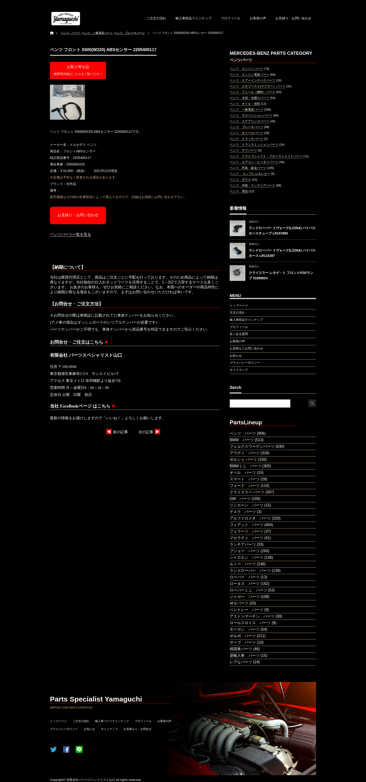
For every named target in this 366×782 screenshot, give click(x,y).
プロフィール (230, 18)
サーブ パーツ (243, 642)
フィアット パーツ (246, 525)
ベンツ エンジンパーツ (246, 68)
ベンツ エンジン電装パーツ (249, 74)
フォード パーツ (245, 486)
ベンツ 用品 (239, 191)
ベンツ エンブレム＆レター (250, 173)
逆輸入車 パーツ (245, 655)
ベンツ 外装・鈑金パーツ (248, 168)
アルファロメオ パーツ (250, 518)
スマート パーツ (245, 479)
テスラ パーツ (243, 512)
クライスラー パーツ (247, 492)
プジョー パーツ (245, 551)
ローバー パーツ (245, 577)
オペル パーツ (243, 473)
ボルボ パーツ (243, 636)
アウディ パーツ (245, 453)
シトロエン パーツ (246, 557)
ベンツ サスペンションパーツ (251, 115)
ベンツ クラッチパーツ (246, 138)
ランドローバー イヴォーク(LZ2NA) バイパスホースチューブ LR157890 (282, 230)
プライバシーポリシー (64, 729)
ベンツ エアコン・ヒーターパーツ (254, 162)
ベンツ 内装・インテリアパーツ (252, 185)
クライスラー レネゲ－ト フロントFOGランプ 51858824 (281, 275)
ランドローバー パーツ (250, 571)
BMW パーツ (242, 440)
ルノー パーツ (243, 564)
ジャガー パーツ (245, 597)
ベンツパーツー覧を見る (70, 234)
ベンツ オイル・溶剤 (245, 103)
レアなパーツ (241, 662)
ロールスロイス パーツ (250, 623)
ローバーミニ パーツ (248, 590)
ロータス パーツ (245, 584)
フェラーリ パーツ (246, 531)
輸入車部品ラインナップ (193, 18)
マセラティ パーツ (246, 538)
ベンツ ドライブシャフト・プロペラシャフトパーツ (266, 156)
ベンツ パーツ (243, 433)
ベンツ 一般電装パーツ (246, 109)
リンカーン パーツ (246, 505)
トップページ (58, 721)
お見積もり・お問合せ (137, 729)
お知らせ (89, 729)
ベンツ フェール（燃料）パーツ (252, 92)
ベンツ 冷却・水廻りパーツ (249, 98)
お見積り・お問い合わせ (293, 18)
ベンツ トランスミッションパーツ (254, 144)
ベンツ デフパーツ (243, 150)
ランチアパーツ (243, 544)
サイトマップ (109, 729)
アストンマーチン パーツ (252, 616)
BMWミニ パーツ (245, 466)
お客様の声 (258, 18)
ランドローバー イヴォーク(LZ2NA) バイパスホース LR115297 (282, 252)
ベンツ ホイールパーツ (246, 133)
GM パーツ (240, 499)
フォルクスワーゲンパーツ (252, 446)
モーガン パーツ (245, 629)
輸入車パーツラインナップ (112, 721)
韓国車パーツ (241, 649)
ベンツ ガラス (240, 179)
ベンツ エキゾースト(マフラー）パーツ (257, 86)
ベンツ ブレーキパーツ (246, 127)
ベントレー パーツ (246, 610)
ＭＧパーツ (239, 603)
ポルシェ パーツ (243, 459)
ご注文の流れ (156, 18)
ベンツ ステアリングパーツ (249, 121)
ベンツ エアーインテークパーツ (252, 80)
